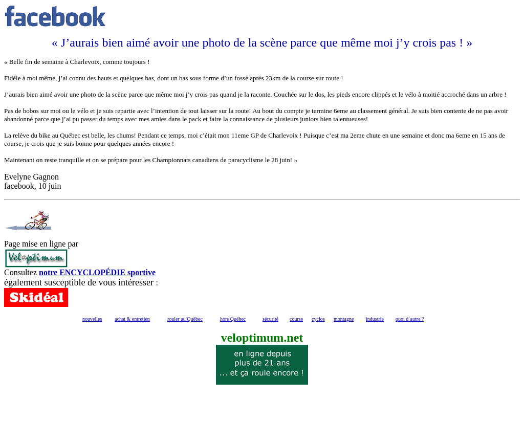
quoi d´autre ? (410, 319)
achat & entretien (132, 319)
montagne (344, 319)
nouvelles (92, 319)
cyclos (318, 319)
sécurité (270, 319)
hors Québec (233, 319)
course (296, 319)
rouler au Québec (185, 319)
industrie (375, 319)
